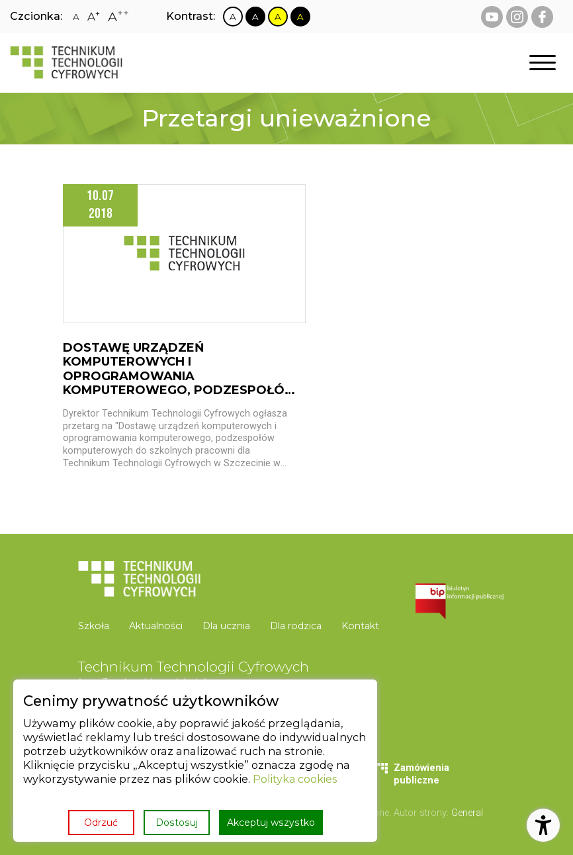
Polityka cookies (296, 779)
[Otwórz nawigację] (542, 63)
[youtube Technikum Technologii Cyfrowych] (492, 17)
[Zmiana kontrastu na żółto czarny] (278, 16)
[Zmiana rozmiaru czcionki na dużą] (93, 17)
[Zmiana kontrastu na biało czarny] (233, 16)
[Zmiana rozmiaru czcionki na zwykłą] (76, 16)
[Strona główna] (66, 62)
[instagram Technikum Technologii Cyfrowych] (517, 17)
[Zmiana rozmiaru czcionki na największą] (118, 16)
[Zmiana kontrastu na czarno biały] (255, 16)
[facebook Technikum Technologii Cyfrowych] (542, 17)
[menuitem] (99, 626)
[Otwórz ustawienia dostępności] (543, 825)
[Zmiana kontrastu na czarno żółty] (300, 16)
